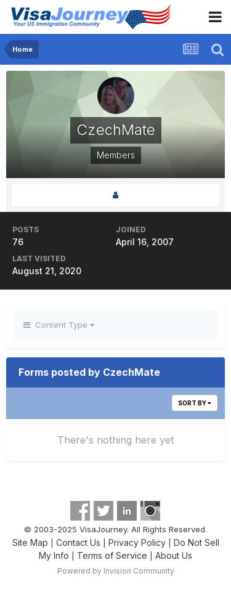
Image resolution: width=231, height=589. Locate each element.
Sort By (194, 403)
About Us (173, 555)
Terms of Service (112, 555)
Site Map (30, 542)
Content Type (58, 325)
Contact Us (78, 542)
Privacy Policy (137, 542)
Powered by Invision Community (115, 570)
